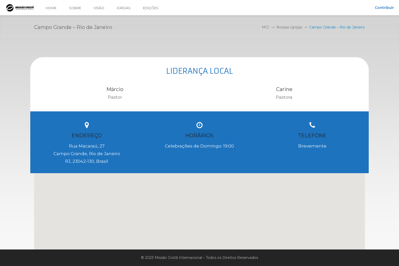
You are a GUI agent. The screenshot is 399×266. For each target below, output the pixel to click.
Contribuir (384, 7)
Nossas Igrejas (289, 27)
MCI (265, 27)
